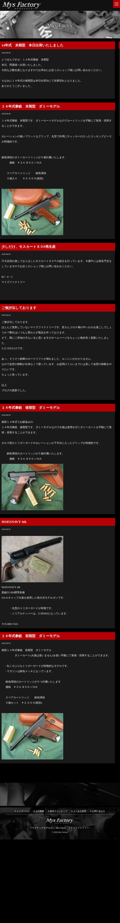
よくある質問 (79, 811)
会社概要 (39, 811)
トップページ (23, 811)
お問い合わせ (98, 811)
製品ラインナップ (58, 811)
